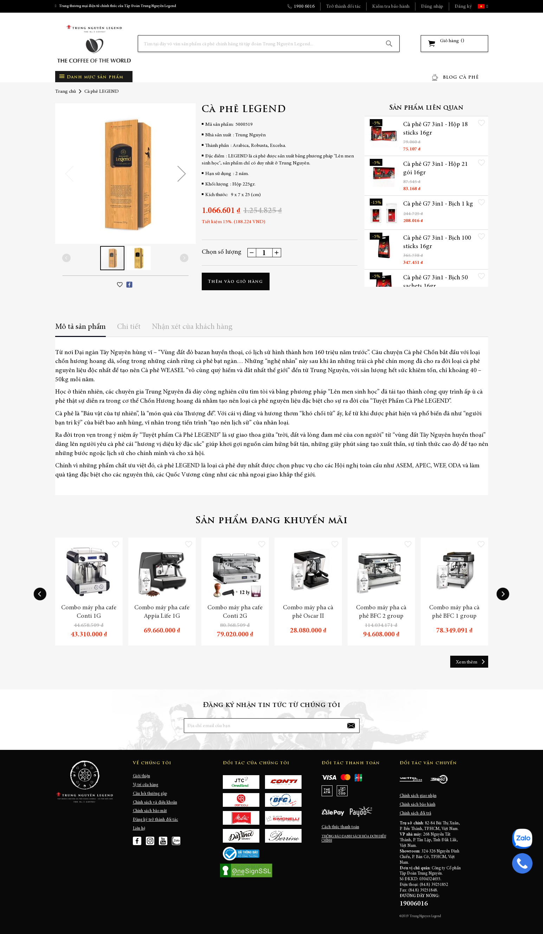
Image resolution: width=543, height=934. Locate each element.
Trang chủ (65, 91)
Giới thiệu (141, 776)
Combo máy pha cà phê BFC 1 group (454, 612)
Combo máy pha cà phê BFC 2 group (381, 612)
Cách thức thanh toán (340, 827)
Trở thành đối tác (343, 6)
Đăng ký (463, 6)
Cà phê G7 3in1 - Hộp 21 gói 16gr (435, 168)
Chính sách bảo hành (417, 805)
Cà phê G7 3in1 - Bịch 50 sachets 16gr (435, 282)
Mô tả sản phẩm (80, 327)
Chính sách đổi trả (415, 813)
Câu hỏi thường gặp (150, 794)
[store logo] (93, 44)
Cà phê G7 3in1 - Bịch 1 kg (438, 204)
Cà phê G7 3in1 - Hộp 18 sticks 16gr (435, 129)
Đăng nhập (432, 6)
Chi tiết (129, 327)
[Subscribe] (351, 725)
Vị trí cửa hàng (145, 785)
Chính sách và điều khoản (155, 802)
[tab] (80, 329)
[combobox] (269, 43)
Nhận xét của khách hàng (192, 327)
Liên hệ (139, 828)
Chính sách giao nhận (418, 796)
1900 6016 (304, 6)
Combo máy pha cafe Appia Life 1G (161, 612)
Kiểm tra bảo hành (390, 6)
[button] (486, 6)
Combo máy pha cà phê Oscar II (308, 612)
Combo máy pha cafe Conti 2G (235, 612)
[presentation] (40, 594)
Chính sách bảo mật (150, 811)
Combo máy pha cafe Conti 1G (88, 612)
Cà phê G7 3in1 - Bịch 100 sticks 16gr (437, 242)
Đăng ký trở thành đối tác (155, 820)
